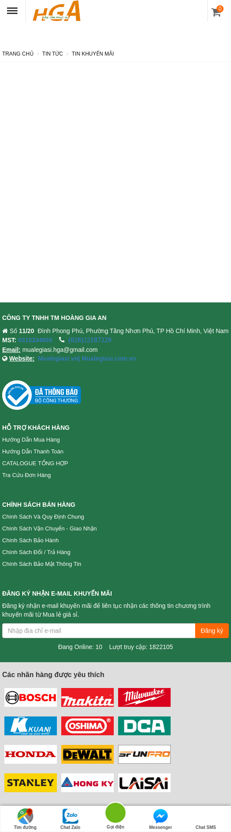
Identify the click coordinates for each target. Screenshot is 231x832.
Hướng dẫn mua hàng (31, 439)
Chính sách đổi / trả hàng (36, 552)
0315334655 (35, 340)
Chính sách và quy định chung (43, 516)
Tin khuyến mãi (93, 54)
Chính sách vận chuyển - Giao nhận (49, 528)
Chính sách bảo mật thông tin (41, 564)
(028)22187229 (90, 339)
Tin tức (52, 54)
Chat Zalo (70, 819)
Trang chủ (18, 54)
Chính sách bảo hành (30, 540)
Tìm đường (25, 819)
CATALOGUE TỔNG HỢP (35, 463)
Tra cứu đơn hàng (26, 475)
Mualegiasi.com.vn (108, 358)
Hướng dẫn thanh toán (32, 451)
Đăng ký (212, 630)
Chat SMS (206, 819)
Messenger (160, 819)
